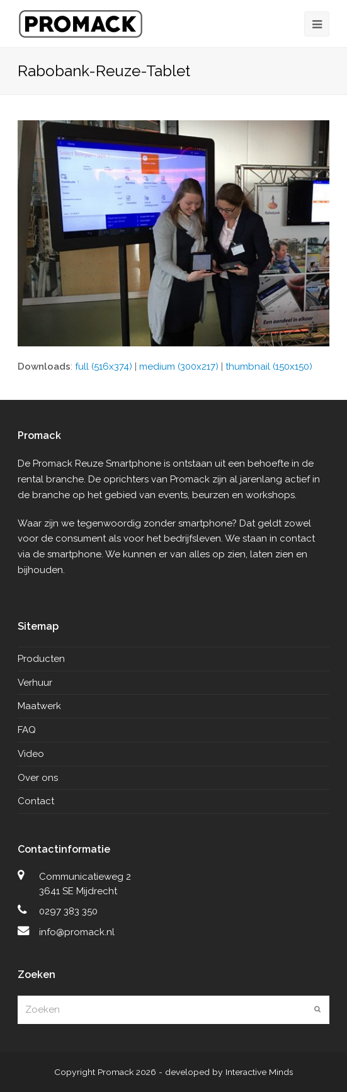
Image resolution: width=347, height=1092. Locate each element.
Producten (41, 658)
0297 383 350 (68, 911)
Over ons (38, 777)
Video (31, 753)
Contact (36, 801)
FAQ (27, 730)
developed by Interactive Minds (229, 1072)
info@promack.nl (77, 932)
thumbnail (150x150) (268, 366)
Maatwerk (39, 706)
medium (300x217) (179, 366)
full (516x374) (103, 366)
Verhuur (35, 682)
